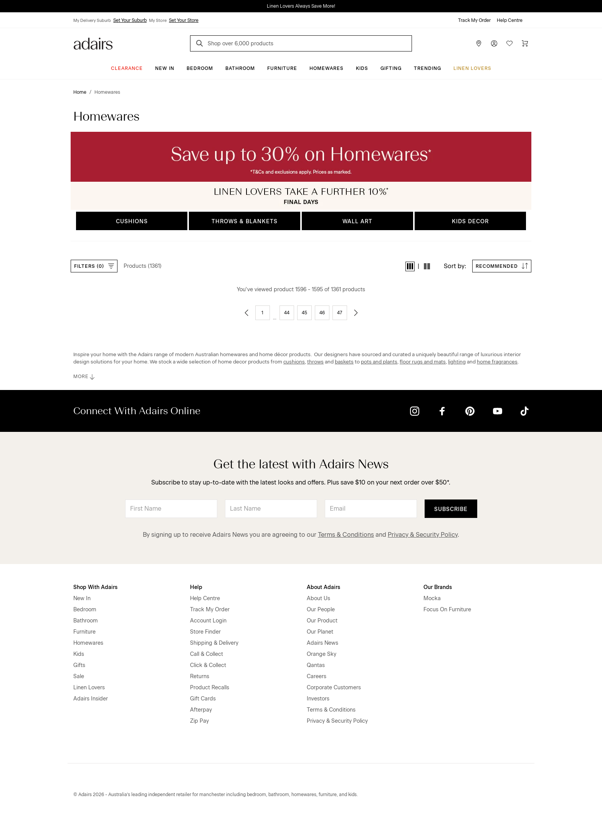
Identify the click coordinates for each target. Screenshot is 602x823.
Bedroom (200, 68)
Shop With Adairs (95, 587)
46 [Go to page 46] (322, 312)
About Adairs (323, 587)
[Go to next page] (356, 312)
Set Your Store (183, 20)
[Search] (201, 44)
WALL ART (357, 221)
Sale (78, 676)
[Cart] (525, 43)
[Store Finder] (479, 43)
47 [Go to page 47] (339, 312)
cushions (294, 361)
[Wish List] (509, 43)
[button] (410, 266)
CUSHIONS (132, 221)
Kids (362, 68)
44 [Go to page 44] (286, 312)
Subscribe (451, 509)
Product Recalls (209, 687)
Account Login (208, 620)
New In (164, 68)
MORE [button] (84, 377)
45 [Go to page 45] (304, 312)
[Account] (494, 43)
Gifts (79, 665)
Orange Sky (321, 654)
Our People (321, 609)
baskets (344, 361)
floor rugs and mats (423, 361)
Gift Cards (203, 698)
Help (196, 587)
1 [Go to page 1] (262, 312)
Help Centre (510, 20)
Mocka (432, 598)
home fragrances (497, 361)
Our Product (322, 620)
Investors (318, 698)
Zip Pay (199, 721)
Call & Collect (206, 654)
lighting (457, 361)
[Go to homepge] (93, 42)
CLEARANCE (127, 68)
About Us (318, 598)
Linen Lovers (472, 68)
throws (315, 361)
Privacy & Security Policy (423, 534)
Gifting (391, 68)
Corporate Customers (334, 687)
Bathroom (240, 68)
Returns (199, 676)
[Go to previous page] (246, 312)
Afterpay (201, 710)
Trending (427, 68)
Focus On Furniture (447, 609)
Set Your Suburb (130, 20)
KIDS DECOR (470, 221)
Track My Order (474, 20)
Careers (316, 676)
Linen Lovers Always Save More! (301, 6)
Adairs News (322, 643)
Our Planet (320, 632)
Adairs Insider (90, 698)
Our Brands (437, 587)
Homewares (326, 68)
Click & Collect (208, 665)
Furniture (282, 68)
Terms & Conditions (346, 534)
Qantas (316, 665)
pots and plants (379, 361)
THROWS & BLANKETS (245, 221)
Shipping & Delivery (214, 643)
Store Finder (205, 632)
